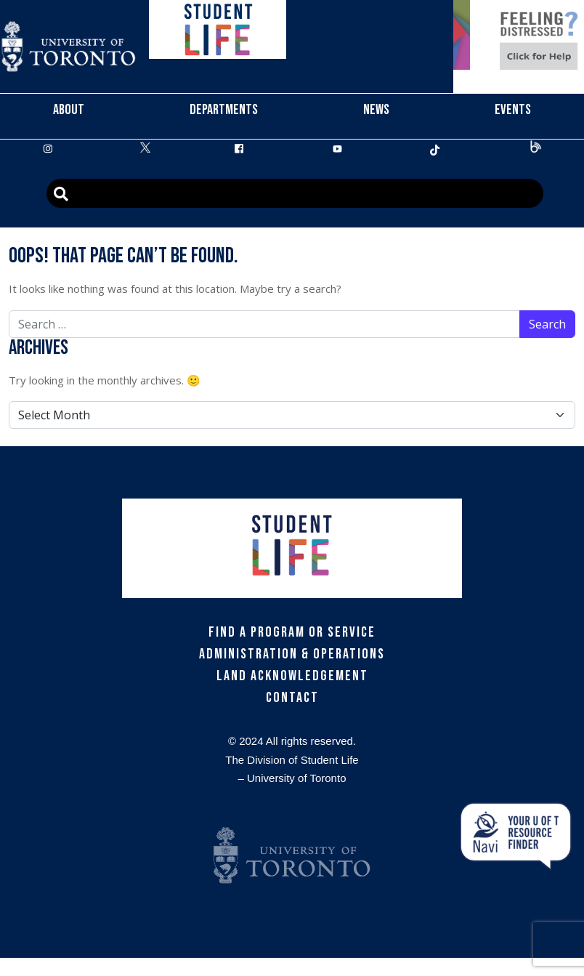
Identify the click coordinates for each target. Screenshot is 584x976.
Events (513, 109)
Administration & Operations (292, 654)
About (68, 109)
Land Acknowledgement (292, 676)
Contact (292, 697)
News (376, 109)
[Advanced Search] (294, 193)
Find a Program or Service (292, 632)
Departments (224, 109)
